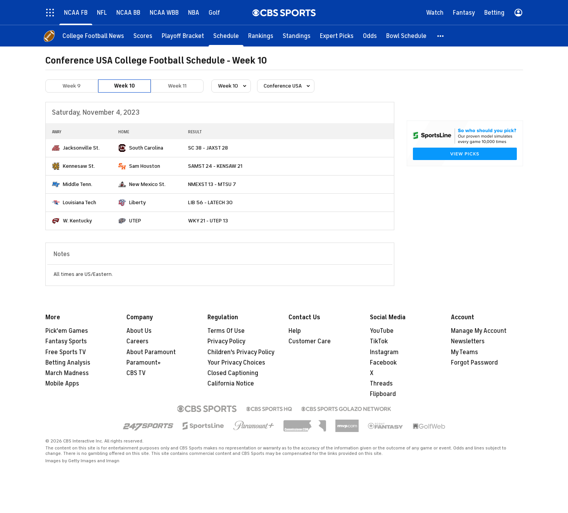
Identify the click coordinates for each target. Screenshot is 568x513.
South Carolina (146, 148)
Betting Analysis (67, 363)
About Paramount (151, 352)
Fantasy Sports (66, 341)
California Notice (230, 383)
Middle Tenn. (77, 184)
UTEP (135, 220)
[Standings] (296, 35)
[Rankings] (260, 35)
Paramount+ (143, 363)
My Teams (464, 352)
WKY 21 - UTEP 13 (208, 220)
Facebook (383, 363)
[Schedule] (226, 35)
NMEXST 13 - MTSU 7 (212, 184)
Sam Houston (144, 166)
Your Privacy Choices (236, 363)
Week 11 (177, 86)
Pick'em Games (66, 331)
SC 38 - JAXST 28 (208, 148)
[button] (441, 35)
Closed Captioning (232, 373)
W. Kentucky (77, 220)
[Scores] (143, 35)
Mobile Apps (62, 383)
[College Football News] (93, 35)
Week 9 (71, 86)
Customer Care (309, 341)
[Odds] (370, 35)
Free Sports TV (65, 352)
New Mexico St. (147, 184)
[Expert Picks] (336, 35)
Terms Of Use (226, 331)
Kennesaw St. (79, 166)
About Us (139, 331)
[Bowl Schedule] (406, 35)
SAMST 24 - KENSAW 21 (215, 166)
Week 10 (124, 86)
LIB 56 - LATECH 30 (210, 202)
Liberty (137, 202)
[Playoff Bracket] (183, 35)
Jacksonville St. (81, 148)
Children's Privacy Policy (241, 352)
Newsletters (468, 341)
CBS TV (136, 373)
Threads (381, 383)
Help (294, 331)
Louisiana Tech (79, 202)
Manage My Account (478, 331)
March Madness (67, 373)
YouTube (382, 331)
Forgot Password (474, 363)
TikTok (379, 341)
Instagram (384, 352)
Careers (137, 341)
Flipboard (383, 394)
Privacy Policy (226, 341)
